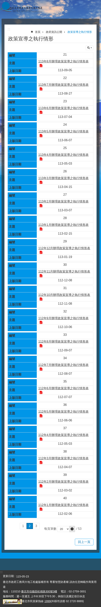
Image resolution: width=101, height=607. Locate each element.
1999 (47, 601)
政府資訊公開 (54, 31)
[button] (72, 529)
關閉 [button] (89, 48)
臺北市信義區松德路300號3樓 (39, 591)
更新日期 (8, 576)
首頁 (37, 31)
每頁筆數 (50, 528)
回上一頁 (84, 542)
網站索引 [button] (6, 6)
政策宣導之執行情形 (80, 31)
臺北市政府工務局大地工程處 (21, 9)
